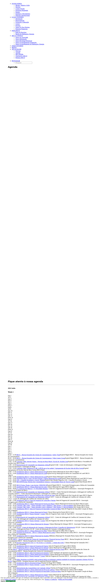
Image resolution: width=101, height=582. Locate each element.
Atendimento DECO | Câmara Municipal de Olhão (31, 531)
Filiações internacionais (22, 15)
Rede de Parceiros (20, 32)
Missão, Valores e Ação (22, 5)
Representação (19, 20)
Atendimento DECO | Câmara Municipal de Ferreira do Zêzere (35, 504)
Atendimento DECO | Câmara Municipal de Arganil (32, 575)
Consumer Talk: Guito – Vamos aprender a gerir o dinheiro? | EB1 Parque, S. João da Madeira (44, 505)
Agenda (17, 52)
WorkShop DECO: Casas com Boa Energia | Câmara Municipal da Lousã (38, 478)
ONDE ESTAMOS (17, 46)
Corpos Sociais (20, 8)
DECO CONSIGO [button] (17, 36)
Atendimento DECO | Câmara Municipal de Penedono (32, 554)
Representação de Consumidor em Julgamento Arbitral (33, 465)
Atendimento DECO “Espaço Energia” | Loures (30, 514)
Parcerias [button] (16, 30)
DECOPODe (19, 54)
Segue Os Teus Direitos (22, 27)
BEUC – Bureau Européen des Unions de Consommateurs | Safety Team (38, 455)
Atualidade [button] (16, 49)
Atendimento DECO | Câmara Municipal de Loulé (31, 473)
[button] (16, 61)
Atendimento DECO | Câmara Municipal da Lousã (31, 477)
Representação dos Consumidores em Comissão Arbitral (33, 568)
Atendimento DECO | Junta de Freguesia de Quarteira (32, 553)
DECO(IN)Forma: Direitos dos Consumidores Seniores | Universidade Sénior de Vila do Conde (45, 482)
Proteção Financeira (21, 29)
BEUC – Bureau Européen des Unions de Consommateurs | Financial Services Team (38, 539)
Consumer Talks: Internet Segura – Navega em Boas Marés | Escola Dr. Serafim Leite (42, 461)
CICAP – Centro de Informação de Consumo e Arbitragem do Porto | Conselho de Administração (45, 527)
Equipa (17, 12)
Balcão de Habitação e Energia (24, 34)
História (17, 7)
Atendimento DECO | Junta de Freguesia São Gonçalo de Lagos (35, 495)
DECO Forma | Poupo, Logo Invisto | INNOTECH (31, 485)
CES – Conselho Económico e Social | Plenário (30, 480)
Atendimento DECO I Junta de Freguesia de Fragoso (32, 546)
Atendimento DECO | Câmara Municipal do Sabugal (32, 547)
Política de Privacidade (65, 579)
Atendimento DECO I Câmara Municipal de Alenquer (32, 524)
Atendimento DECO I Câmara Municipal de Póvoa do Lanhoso (35, 569)
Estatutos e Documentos (22, 14)
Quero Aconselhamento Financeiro (26, 42)
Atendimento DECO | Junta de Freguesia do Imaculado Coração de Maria (38, 509)
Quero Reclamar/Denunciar (23, 41)
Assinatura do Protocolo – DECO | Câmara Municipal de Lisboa (35, 532)
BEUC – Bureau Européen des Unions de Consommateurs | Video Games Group (40, 458)
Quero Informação (21, 39)
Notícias (17, 51)
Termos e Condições (51, 579)
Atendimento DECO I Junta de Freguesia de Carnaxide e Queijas (36, 500)
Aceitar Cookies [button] (11, 581)
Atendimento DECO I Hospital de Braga (28, 563)
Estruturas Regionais (21, 10)
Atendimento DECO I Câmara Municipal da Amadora (32, 536)
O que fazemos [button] (18, 17)
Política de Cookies (10, 579)
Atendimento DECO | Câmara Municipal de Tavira (31, 471)
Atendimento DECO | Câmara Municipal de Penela (31, 512)
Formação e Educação (22, 22)
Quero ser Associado (21, 37)
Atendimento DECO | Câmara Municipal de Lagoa (31, 487)
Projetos (17, 25)
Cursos (17, 24)
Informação (18, 19)
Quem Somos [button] (17, 3)
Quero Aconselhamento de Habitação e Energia (29, 44)
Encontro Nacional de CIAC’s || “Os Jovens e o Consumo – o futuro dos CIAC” (40, 542)
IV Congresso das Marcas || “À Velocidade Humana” (32, 488)
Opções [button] (3, 581)
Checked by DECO (21, 56)
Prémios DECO (20, 57)
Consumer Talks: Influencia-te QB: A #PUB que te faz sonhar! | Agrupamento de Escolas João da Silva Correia (50, 468)
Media (14, 47)
